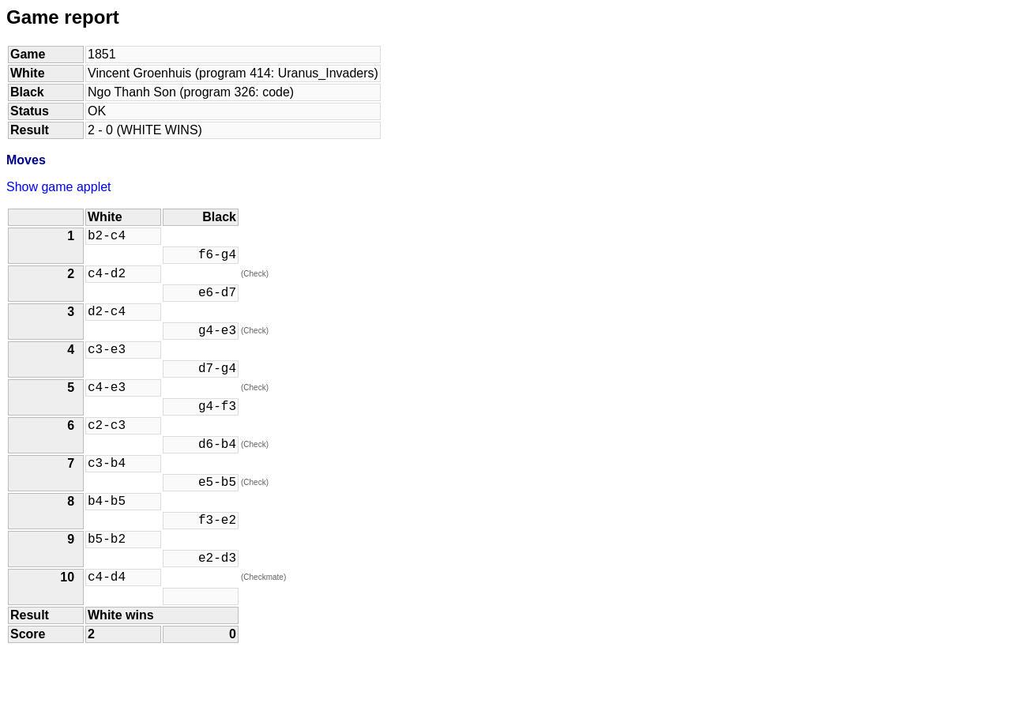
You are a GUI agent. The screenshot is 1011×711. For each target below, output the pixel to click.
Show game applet (58, 187)
